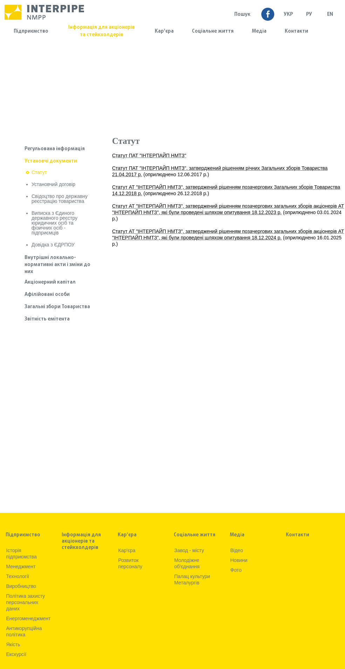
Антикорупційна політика (24, 631)
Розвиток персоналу (130, 563)
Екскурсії (16, 654)
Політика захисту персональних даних (25, 602)
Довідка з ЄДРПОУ (53, 244)
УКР (288, 14)
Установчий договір (53, 184)
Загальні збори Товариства (57, 307)
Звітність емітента (47, 319)
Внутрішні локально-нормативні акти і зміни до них (57, 265)
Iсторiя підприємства (21, 553)
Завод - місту (189, 550)
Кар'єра (164, 31)
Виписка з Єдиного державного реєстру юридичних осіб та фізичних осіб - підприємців (54, 223)
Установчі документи (51, 161)
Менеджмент (21, 566)
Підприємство (31, 31)
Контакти (296, 31)
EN (330, 14)
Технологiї (17, 576)
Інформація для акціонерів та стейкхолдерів (101, 31)
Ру (309, 14)
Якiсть (13, 644)
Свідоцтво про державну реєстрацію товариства (60, 198)
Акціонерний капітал (50, 282)
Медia (259, 31)
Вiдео (236, 550)
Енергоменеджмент (28, 618)
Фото (236, 570)
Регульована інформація (55, 149)
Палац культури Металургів (192, 579)
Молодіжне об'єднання (187, 563)
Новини (239, 560)
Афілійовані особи (47, 294)
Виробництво (21, 586)
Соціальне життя (213, 31)
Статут (39, 172)
